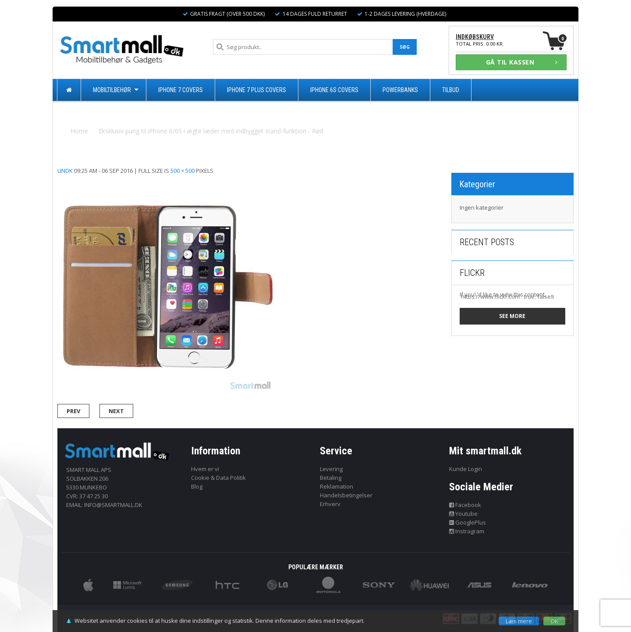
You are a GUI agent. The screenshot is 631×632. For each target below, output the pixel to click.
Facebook (465, 505)
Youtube (463, 514)
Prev (73, 411)
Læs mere (519, 621)
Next (116, 411)
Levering (331, 469)
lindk (65, 171)
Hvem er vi (205, 469)
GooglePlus (467, 522)
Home (79, 131)
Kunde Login (465, 469)
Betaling (330, 478)
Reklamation (336, 486)
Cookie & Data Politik (218, 478)
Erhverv (330, 504)
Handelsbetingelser (346, 495)
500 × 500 (182, 171)
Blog (196, 486)
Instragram (467, 531)
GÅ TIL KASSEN (522, 62)
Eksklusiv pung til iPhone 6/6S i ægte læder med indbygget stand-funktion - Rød (211, 131)
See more (512, 316)
